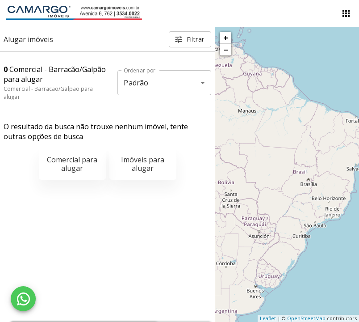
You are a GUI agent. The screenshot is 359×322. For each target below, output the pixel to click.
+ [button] (225, 37)
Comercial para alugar (72, 164)
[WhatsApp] (23, 298)
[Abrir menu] (346, 13)
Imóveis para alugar (142, 164)
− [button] (226, 49)
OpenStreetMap (306, 318)
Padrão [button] (136, 83)
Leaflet (268, 318)
